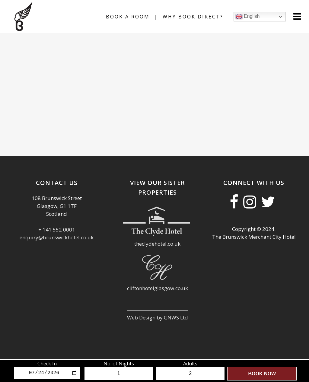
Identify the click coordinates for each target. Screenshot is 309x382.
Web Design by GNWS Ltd (157, 317)
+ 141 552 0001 (56, 229)
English (242, 16)
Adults (190, 363)
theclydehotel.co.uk (157, 243)
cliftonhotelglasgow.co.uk (157, 288)
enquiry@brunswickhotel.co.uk (57, 237)
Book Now (262, 373)
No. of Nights (119, 363)
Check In (47, 363)
